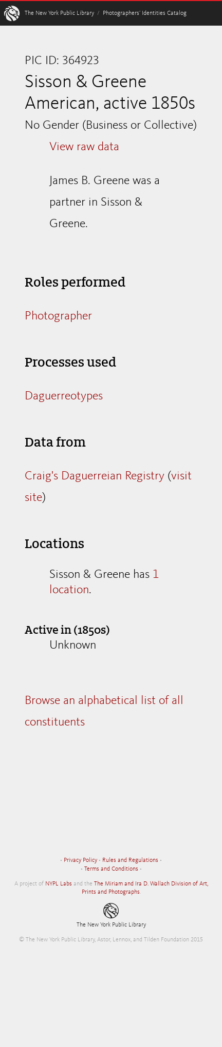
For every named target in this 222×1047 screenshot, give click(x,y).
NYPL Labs (58, 884)
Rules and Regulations (130, 860)
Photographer (58, 316)
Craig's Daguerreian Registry (94, 476)
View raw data (84, 147)
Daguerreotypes (64, 396)
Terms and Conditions (111, 869)
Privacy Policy (80, 860)
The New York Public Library (59, 13)
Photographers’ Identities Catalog (145, 13)
